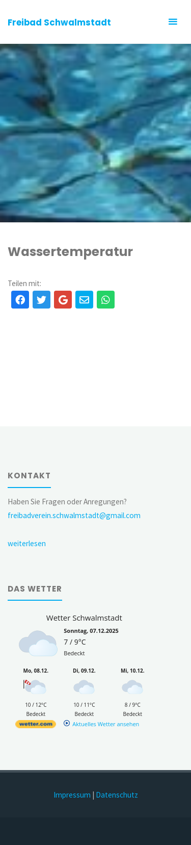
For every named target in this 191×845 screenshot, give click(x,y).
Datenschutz (117, 795)
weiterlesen (27, 543)
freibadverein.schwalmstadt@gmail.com (74, 515)
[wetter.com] (35, 726)
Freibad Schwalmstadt (59, 22)
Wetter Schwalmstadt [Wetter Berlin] (84, 617)
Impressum (72, 795)
